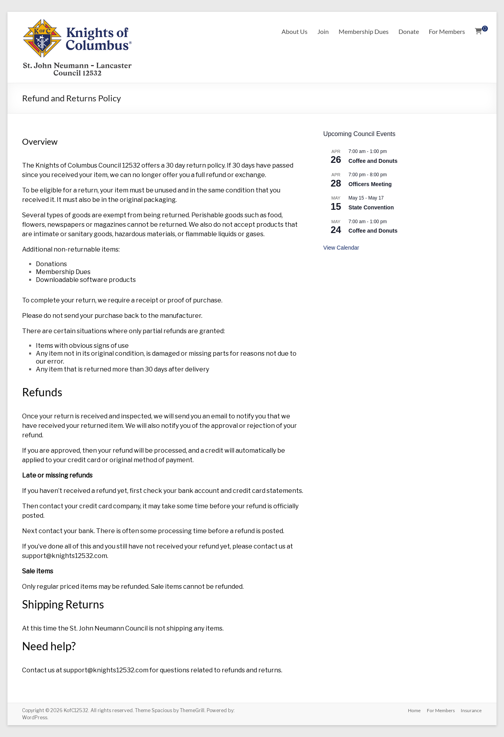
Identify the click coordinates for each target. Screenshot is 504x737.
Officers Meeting (370, 184)
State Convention (371, 207)
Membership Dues (364, 31)
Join (323, 31)
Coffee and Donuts (372, 161)
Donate (408, 31)
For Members (447, 31)
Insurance (471, 710)
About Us (295, 31)
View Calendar (341, 247)
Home (414, 710)
